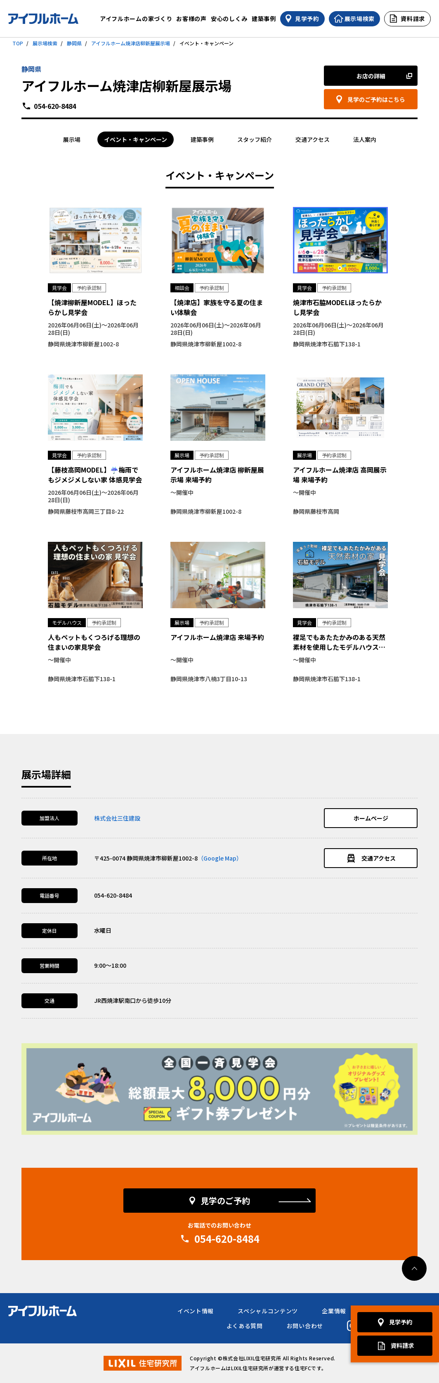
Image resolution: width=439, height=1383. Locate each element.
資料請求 (402, 1346)
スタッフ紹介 (254, 139)
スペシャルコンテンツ (268, 1311)
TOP (17, 43)
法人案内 (364, 139)
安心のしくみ (229, 18)
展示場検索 (45, 43)
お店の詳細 (370, 76)
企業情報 (334, 1311)
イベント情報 (195, 1311)
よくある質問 (245, 1326)
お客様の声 (191, 18)
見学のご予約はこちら (376, 99)
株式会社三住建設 (117, 818)
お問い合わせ (305, 1326)
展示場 (71, 139)
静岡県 (74, 43)
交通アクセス (312, 139)
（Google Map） (220, 858)
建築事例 (264, 18)
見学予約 (400, 1322)
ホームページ (371, 818)
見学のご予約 (225, 1201)
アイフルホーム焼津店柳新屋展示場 (130, 43)
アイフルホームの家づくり (136, 18)
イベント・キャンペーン (135, 139)
